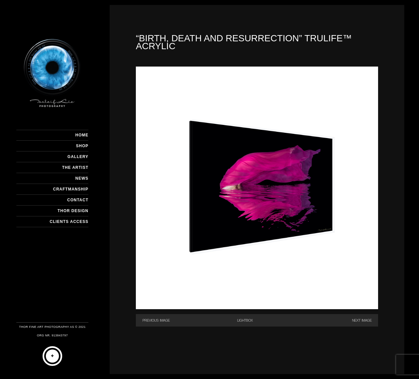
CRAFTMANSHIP (70, 189)
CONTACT (77, 200)
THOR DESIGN (73, 211)
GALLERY (77, 156)
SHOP (82, 146)
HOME (81, 135)
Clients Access (69, 221)
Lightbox (245, 320)
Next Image (362, 320)
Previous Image (156, 320)
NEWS (81, 178)
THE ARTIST (75, 167)
